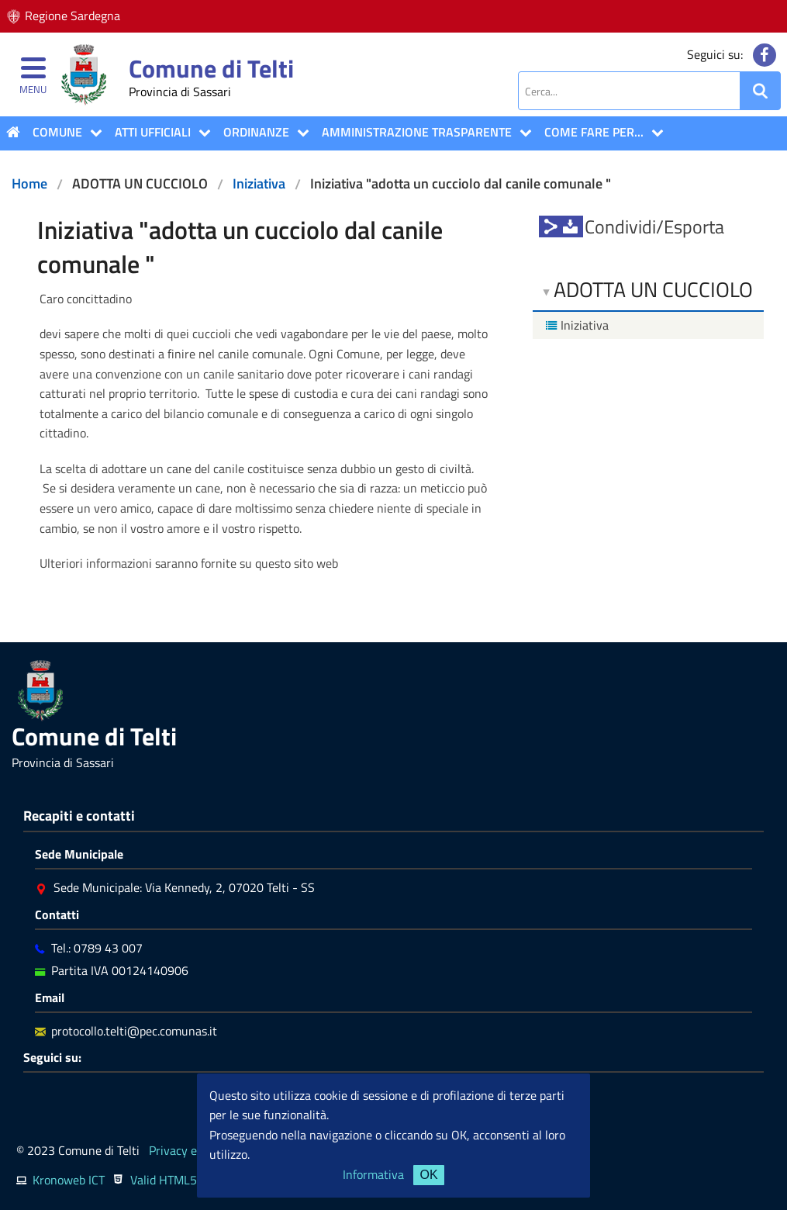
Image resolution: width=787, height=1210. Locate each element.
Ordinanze (256, 132)
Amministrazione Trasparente (417, 132)
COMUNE (57, 132)
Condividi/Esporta (654, 226)
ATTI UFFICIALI (153, 132)
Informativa (373, 1174)
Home (29, 183)
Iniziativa (259, 183)
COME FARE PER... (594, 132)
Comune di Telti (211, 68)
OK (428, 1174)
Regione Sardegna (72, 15)
